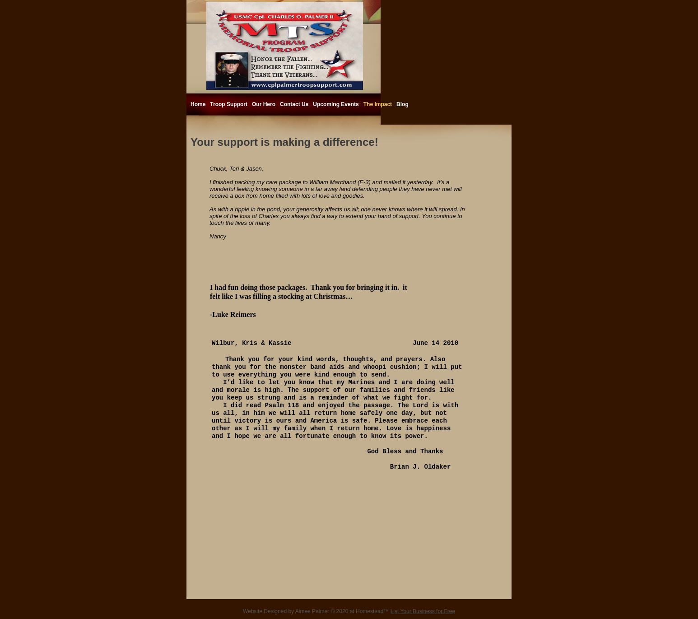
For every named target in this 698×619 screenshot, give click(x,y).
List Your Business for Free (423, 611)
